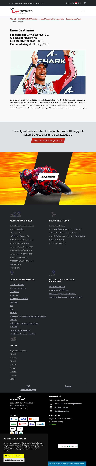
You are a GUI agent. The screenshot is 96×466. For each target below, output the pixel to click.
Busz (12, 309)
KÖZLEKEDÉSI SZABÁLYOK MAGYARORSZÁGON (28, 316)
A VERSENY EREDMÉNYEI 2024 (22, 261)
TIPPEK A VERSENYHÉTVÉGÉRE (22, 240)
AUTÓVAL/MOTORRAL (18, 288)
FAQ (28, 386)
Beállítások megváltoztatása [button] (14, 460)
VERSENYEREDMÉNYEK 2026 (21, 250)
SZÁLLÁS (13, 320)
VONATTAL (14, 295)
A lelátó (13, 354)
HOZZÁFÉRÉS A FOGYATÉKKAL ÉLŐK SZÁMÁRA (67, 236)
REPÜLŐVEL (14, 292)
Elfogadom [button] (8, 456)
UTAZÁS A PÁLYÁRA (17, 285)
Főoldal (13, 19)
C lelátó (13, 361)
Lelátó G (13, 375)
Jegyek (68, 386)
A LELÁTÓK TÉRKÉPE (57, 243)
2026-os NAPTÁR (16, 229)
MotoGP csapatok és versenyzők (52, 19)
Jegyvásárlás (48, 176)
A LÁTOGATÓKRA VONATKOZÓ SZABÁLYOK (65, 229)
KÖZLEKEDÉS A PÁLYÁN (19, 299)
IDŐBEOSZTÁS (15, 233)
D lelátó (13, 364)
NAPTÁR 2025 (15, 268)
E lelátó (13, 368)
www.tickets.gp (28, 389)
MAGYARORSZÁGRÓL (57, 287)
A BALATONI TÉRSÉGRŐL (58, 290)
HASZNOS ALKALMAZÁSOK (20, 330)
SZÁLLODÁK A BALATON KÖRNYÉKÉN (24, 323)
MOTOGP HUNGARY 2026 (27, 19)
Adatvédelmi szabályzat (19, 408)
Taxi (11, 306)
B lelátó (13, 357)
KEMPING (13, 327)
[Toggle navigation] (83, 11)
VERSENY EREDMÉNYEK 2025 (21, 254)
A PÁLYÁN (13, 313)
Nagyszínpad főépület (18, 350)
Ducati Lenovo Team (73, 19)
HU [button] (78, 3)
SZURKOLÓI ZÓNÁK (56, 240)
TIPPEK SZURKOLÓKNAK (19, 243)
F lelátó (13, 371)
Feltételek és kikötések (18, 405)
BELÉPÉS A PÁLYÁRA (57, 226)
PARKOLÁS (14, 302)
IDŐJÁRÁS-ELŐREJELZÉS (19, 236)
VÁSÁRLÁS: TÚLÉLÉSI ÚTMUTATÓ (22, 334)
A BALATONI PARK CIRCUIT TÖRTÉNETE (64, 233)
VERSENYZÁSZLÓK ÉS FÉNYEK (21, 247)
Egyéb (12, 379)
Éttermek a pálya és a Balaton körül (62, 294)
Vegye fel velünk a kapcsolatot (48, 140)
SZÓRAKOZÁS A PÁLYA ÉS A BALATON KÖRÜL (66, 297)
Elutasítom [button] (19, 456)
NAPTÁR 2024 (15, 264)
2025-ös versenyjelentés (19, 257)
